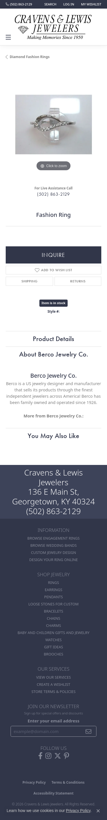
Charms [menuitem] (53, 625)
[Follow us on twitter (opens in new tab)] (57, 755)
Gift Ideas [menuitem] (53, 646)
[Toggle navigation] (9, 37)
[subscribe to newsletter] (88, 731)
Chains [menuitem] (53, 618)
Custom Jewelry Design (53, 552)
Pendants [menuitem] (53, 596)
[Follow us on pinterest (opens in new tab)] (66, 755)
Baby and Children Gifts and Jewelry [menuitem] (54, 632)
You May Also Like (53, 435)
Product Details (53, 338)
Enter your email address (53, 721)
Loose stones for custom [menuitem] (54, 604)
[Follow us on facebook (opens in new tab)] (40, 755)
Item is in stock (54, 303)
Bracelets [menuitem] (53, 611)
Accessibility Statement (53, 793)
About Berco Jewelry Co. (53, 354)
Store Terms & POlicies (53, 691)
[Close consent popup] (98, 811)
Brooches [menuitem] (53, 654)
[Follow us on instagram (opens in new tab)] (48, 755)
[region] (53, 125)
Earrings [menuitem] (53, 589)
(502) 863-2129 (53, 194)
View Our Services (53, 677)
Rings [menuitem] (53, 582)
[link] (19, 4)
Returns (78, 281)
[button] (49, 4)
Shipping (29, 281)
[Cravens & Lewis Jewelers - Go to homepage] (53, 25)
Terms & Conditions (67, 782)
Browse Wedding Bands (53, 545)
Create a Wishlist (53, 684)
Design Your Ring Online (53, 559)
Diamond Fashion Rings (30, 56)
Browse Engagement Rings (53, 538)
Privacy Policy (34, 782)
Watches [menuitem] (53, 639)
